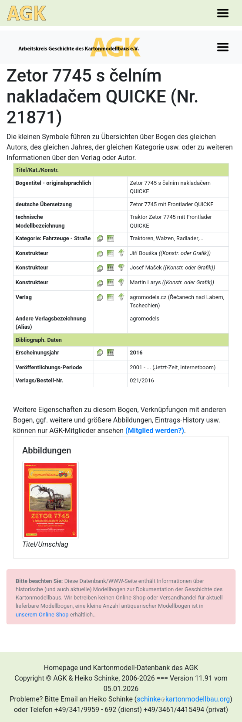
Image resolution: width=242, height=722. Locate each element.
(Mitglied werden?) (154, 430)
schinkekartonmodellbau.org (183, 699)
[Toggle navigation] (223, 13)
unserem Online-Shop (42, 614)
